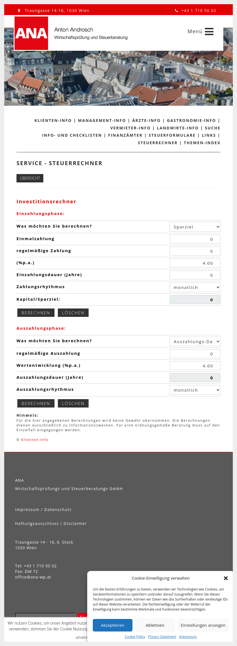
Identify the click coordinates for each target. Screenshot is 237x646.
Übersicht (30, 178)
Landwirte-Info (178, 128)
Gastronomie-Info (191, 120)
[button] (226, 578)
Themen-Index (202, 142)
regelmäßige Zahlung (43, 250)
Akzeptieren (112, 625)
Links (209, 135)
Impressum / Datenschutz (43, 509)
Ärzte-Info (146, 120)
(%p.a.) (25, 262)
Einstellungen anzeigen (203, 625)
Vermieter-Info (130, 128)
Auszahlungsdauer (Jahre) (50, 377)
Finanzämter (125, 135)
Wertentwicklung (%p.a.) (48, 365)
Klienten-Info (53, 120)
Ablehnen (155, 625)
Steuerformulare (172, 135)
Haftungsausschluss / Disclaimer (51, 523)
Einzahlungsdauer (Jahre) (49, 274)
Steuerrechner (158, 142)
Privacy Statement (162, 636)
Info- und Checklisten (72, 135)
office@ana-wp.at (33, 577)
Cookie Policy (135, 636)
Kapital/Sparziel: (38, 299)
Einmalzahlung (35, 238)
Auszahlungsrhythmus (45, 389)
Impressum (187, 636)
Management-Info (102, 120)
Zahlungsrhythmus (40, 286)
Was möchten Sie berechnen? (54, 226)
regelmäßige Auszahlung (48, 353)
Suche (213, 128)
